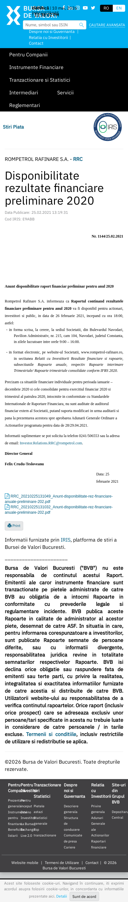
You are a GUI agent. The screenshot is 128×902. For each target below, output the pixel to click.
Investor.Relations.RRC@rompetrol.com (51, 443)
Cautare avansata (107, 24)
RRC (78, 159)
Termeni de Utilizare (62, 862)
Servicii (65, 92)
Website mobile (24, 862)
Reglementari (24, 105)
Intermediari (23, 92)
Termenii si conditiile (51, 734)
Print (14, 525)
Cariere (69, 847)
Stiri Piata (13, 127)
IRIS (66, 540)
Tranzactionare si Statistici (39, 80)
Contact (36, 43)
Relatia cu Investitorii (48, 37)
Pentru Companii (28, 54)
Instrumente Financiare (36, 67)
